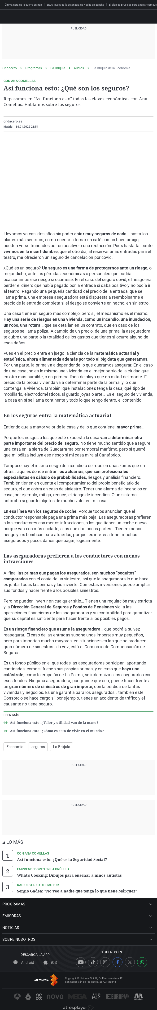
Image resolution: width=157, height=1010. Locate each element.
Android (23, 962)
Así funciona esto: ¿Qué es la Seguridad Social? (62, 859)
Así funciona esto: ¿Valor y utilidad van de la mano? (53, 722)
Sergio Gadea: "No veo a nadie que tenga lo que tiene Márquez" (77, 891)
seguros (38, 747)
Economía (14, 747)
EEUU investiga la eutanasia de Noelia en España (75, 5)
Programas (33, 68)
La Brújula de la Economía (111, 68)
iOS (50, 962)
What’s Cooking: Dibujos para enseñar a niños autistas (69, 875)
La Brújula (57, 68)
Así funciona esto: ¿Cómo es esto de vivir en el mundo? (56, 731)
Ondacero (9, 68)
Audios (79, 68)
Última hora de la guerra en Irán (23, 5)
